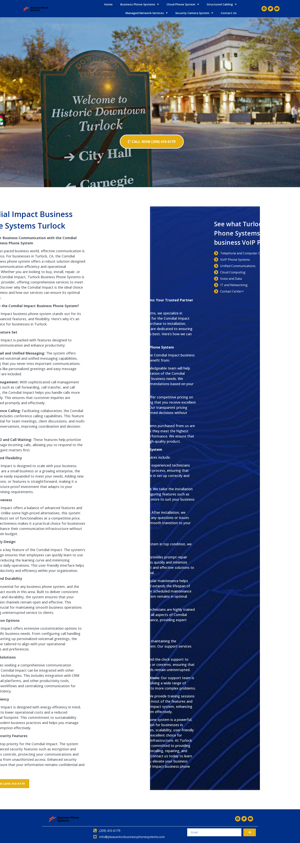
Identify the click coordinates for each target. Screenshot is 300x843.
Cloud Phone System (183, 4)
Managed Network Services (147, 13)
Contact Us (229, 13)
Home (108, 4)
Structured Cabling (222, 4)
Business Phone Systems (139, 4)
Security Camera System (194, 13)
